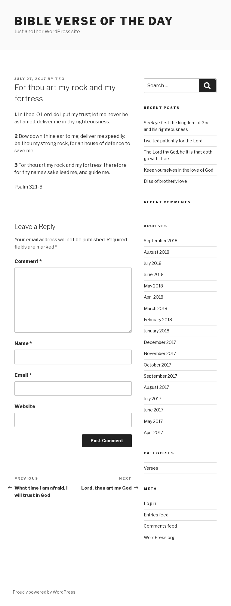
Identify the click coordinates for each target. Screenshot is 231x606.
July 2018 (153, 263)
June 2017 (153, 409)
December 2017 (160, 342)
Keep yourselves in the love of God (178, 170)
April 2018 (153, 297)
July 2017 (152, 398)
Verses (151, 468)
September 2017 (160, 376)
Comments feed (160, 525)
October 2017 (157, 364)
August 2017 (156, 387)
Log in (150, 503)
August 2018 (156, 252)
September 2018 (160, 240)
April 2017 (153, 432)
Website (24, 406)
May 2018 (153, 285)
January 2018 (156, 330)
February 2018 (158, 319)
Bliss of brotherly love (165, 181)
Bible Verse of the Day (94, 21)
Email (23, 375)
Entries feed (156, 514)
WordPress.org (159, 537)
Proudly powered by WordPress (44, 592)
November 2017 (160, 353)
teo (60, 79)
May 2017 (153, 421)
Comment (28, 261)
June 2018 (154, 274)
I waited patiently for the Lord (173, 140)
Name (23, 343)
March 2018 (155, 308)
